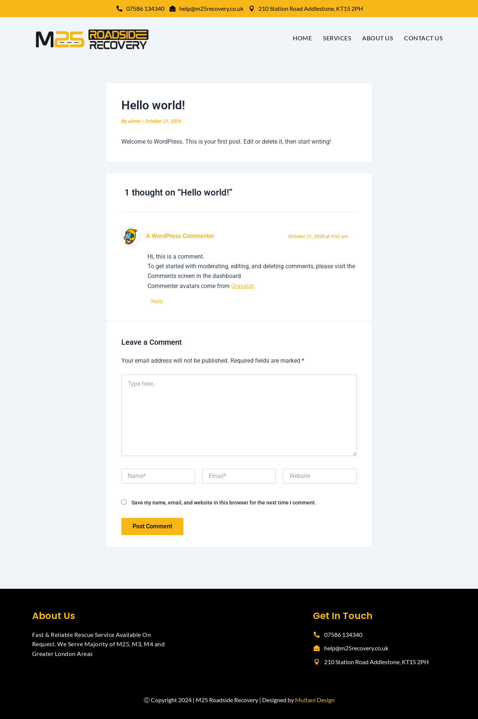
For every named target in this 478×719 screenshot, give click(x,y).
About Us (377, 37)
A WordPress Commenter (180, 236)
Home (302, 37)
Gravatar (242, 286)
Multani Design (315, 699)
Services (337, 37)
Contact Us (423, 37)
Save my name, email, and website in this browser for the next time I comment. (223, 503)
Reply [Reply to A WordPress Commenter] (157, 301)
